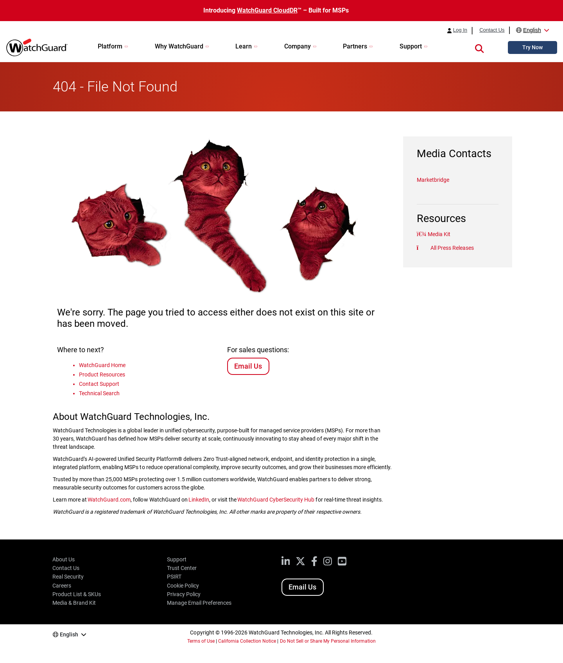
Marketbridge (433, 180)
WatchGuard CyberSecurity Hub (275, 499)
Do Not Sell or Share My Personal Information (328, 641)
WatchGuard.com (109, 499)
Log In (460, 30)
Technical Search (99, 393)
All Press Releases (451, 248)
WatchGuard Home (102, 365)
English (532, 30)
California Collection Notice (247, 641)
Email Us (248, 366)
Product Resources (102, 374)
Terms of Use (201, 641)
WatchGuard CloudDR (267, 10)
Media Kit (438, 234)
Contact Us (491, 30)
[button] (479, 47)
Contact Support (99, 384)
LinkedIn (198, 499)
